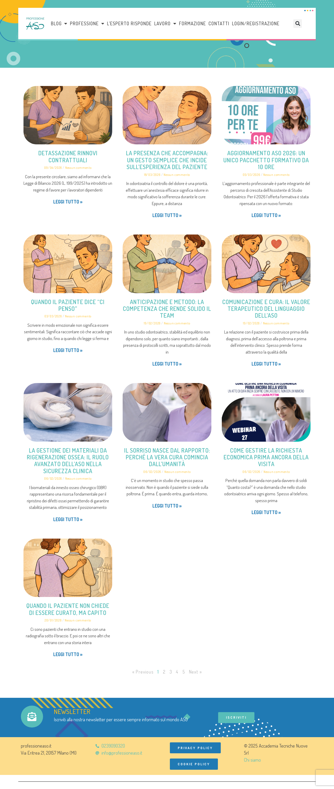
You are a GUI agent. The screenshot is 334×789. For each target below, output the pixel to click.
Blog (59, 23)
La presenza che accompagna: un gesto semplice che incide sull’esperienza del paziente (167, 159)
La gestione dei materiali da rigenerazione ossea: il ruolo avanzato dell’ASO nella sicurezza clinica (68, 460)
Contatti (218, 23)
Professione (87, 23)
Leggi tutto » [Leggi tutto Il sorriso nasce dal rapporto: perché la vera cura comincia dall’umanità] (167, 506)
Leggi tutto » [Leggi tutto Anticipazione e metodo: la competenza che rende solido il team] (167, 364)
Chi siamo (252, 760)
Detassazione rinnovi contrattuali (68, 156)
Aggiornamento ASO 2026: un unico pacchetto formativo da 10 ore (266, 159)
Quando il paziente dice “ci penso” (68, 305)
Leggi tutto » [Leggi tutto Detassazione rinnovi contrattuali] (67, 202)
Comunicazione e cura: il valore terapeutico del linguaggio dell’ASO (266, 308)
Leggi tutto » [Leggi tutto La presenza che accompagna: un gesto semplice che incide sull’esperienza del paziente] (167, 215)
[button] (297, 23)
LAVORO (165, 23)
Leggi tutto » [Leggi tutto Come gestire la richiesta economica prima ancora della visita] (266, 512)
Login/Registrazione (255, 23)
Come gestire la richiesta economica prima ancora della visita (266, 457)
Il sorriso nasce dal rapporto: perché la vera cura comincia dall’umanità (167, 457)
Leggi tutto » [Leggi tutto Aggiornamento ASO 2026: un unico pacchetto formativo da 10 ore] (266, 215)
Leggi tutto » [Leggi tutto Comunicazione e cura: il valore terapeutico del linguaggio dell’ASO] (266, 364)
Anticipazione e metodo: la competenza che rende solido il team (167, 308)
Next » (195, 672)
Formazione (192, 23)
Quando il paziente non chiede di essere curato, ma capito (67, 609)
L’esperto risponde (129, 23)
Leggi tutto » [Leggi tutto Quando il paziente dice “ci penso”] (67, 350)
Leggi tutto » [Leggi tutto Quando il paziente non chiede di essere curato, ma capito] (67, 654)
